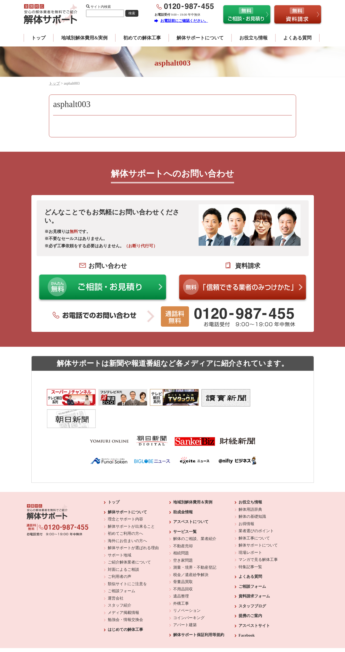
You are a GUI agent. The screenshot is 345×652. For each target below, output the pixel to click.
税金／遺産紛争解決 (190, 554)
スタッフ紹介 (119, 585)
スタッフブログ (252, 585)
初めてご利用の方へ (125, 513)
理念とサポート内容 (125, 498)
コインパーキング (189, 597)
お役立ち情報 (253, 37)
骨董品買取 (183, 561)
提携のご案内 (250, 595)
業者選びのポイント (256, 510)
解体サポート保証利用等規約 (198, 614)
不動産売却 (183, 525)
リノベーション (187, 590)
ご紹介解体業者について (129, 541)
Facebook (247, 615)
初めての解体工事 (142, 37)
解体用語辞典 (250, 489)
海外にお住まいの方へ (127, 520)
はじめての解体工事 (125, 609)
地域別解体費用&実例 (84, 37)
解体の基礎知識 (252, 496)
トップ (38, 37)
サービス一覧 (185, 511)
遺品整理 (181, 575)
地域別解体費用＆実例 (192, 481)
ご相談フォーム (121, 570)
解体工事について (254, 517)
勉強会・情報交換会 (125, 599)
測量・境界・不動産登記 (194, 547)
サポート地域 (119, 534)
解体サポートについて (200, 37)
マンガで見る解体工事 (258, 539)
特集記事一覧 (250, 546)
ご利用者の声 (119, 556)
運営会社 (115, 577)
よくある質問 (297, 37)
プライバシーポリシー (208, 634)
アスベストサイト (254, 605)
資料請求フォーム (254, 575)
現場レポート (250, 532)
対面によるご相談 (123, 549)
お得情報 (246, 503)
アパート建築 (185, 604)
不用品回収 (183, 568)
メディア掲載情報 (123, 592)
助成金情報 (183, 491)
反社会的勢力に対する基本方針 (168, 634)
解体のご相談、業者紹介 (194, 518)
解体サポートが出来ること (131, 506)
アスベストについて (190, 501)
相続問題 (181, 532)
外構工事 (181, 583)
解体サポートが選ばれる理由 (133, 527)
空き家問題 (183, 540)
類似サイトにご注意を (127, 563)
